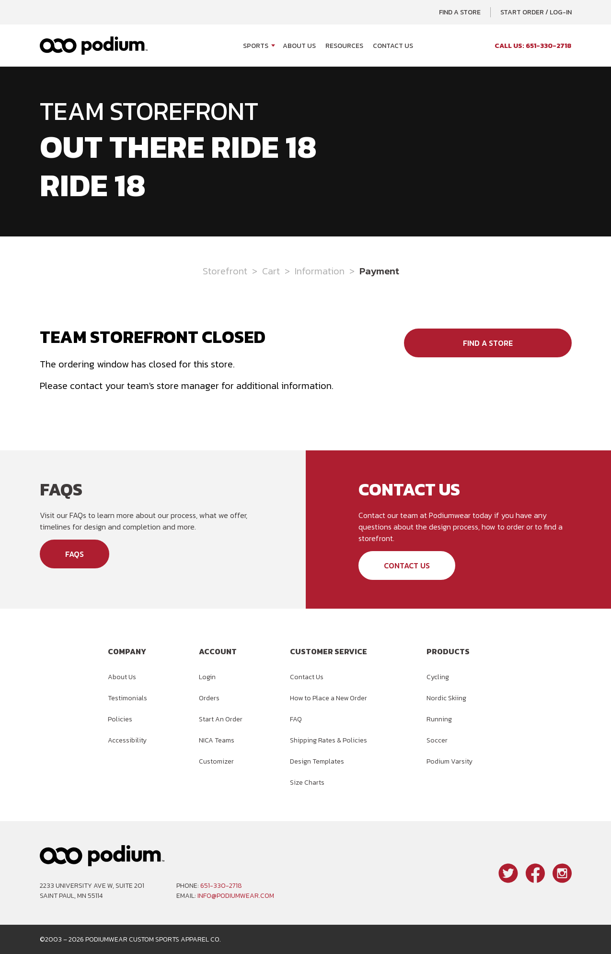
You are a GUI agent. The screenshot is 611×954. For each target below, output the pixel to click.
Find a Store (460, 12)
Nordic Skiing (446, 698)
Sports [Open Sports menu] (255, 46)
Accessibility (127, 740)
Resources (344, 46)
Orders (209, 698)
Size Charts (307, 782)
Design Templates (317, 761)
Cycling (438, 677)
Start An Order (220, 719)
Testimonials (127, 698)
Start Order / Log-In (536, 12)
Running (439, 719)
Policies (120, 719)
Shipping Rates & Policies (328, 740)
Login (207, 677)
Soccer (437, 740)
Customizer (216, 761)
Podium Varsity (450, 761)
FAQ (296, 719)
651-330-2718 (221, 886)
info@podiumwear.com (235, 896)
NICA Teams (216, 740)
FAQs (74, 554)
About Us (299, 46)
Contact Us (393, 46)
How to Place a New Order (328, 698)
